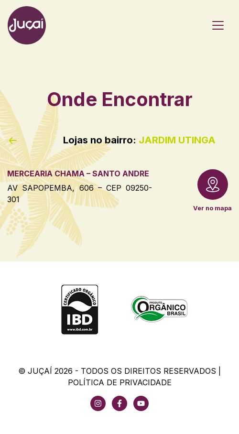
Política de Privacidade (120, 382)
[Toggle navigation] (218, 25)
